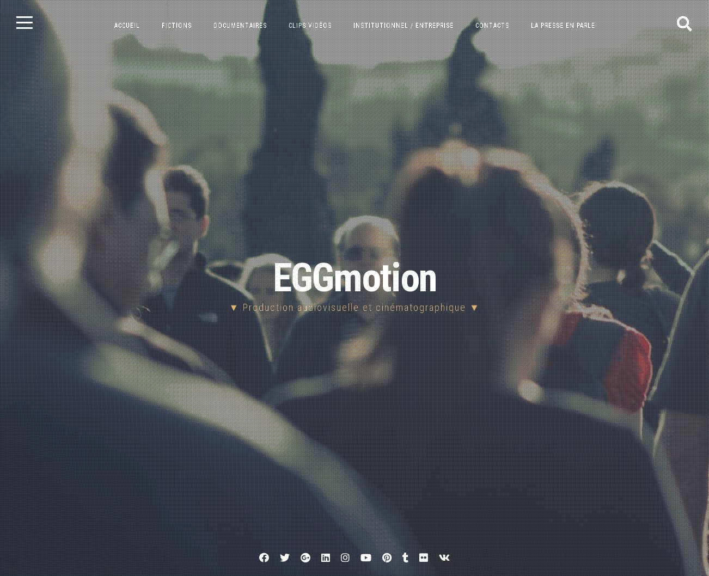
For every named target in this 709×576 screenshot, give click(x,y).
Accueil (127, 25)
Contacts (492, 25)
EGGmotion (355, 278)
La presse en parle (563, 25)
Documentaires (240, 25)
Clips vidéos (310, 25)
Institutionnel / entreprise (403, 25)
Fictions (177, 25)
